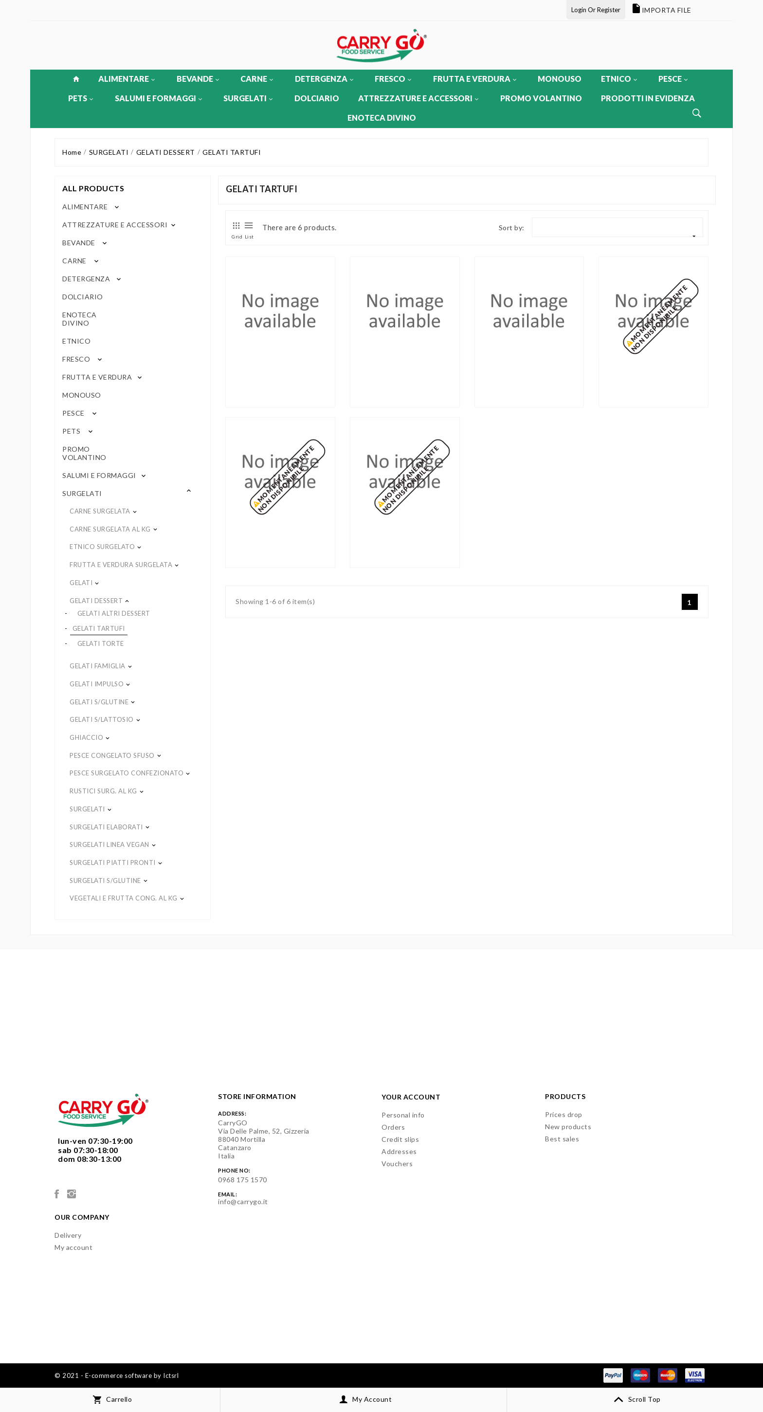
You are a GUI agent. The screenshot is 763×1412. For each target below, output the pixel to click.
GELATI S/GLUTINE (99, 702)
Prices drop (563, 1114)
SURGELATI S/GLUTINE (105, 880)
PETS (80, 98)
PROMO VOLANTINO (541, 98)
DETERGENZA (324, 78)
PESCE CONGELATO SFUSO (112, 755)
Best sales (562, 1139)
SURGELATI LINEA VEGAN (109, 844)
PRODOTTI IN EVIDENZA (648, 98)
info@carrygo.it (243, 1201)
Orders (393, 1127)
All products (93, 188)
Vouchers (397, 1163)
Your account (411, 1097)
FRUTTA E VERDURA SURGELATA (121, 564)
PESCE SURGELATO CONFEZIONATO (126, 773)
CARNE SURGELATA (100, 511)
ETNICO (619, 78)
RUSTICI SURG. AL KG (103, 791)
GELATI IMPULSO (97, 684)
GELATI (81, 583)
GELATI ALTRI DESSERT (113, 613)
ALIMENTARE (126, 78)
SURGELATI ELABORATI (106, 827)
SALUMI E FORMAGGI (158, 98)
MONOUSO (559, 78)
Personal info (403, 1115)
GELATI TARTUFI (99, 628)
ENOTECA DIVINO (381, 117)
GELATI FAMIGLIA (98, 666)
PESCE (673, 78)
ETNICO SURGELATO (102, 546)
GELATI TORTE (100, 643)
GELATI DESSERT (96, 601)
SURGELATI (247, 98)
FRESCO (393, 78)
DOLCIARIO (316, 98)
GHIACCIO (86, 737)
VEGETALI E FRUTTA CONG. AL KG (124, 898)
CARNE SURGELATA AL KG (110, 529)
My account (73, 1247)
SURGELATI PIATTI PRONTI (113, 862)
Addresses (399, 1151)
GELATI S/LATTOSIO (102, 719)
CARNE (256, 78)
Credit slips (400, 1139)
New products (568, 1126)
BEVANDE (198, 78)
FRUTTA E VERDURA (474, 78)
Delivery (67, 1235)
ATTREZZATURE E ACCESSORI (418, 98)
